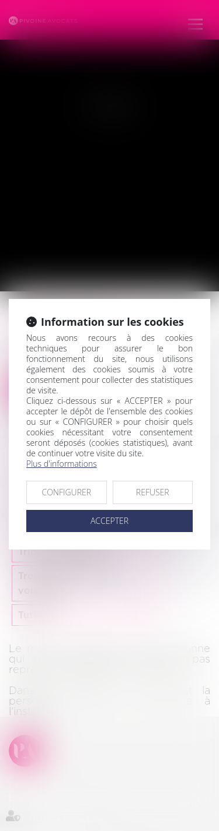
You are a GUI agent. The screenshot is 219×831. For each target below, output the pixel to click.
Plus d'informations (61, 463)
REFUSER (152, 492)
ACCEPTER (109, 520)
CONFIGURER (66, 492)
